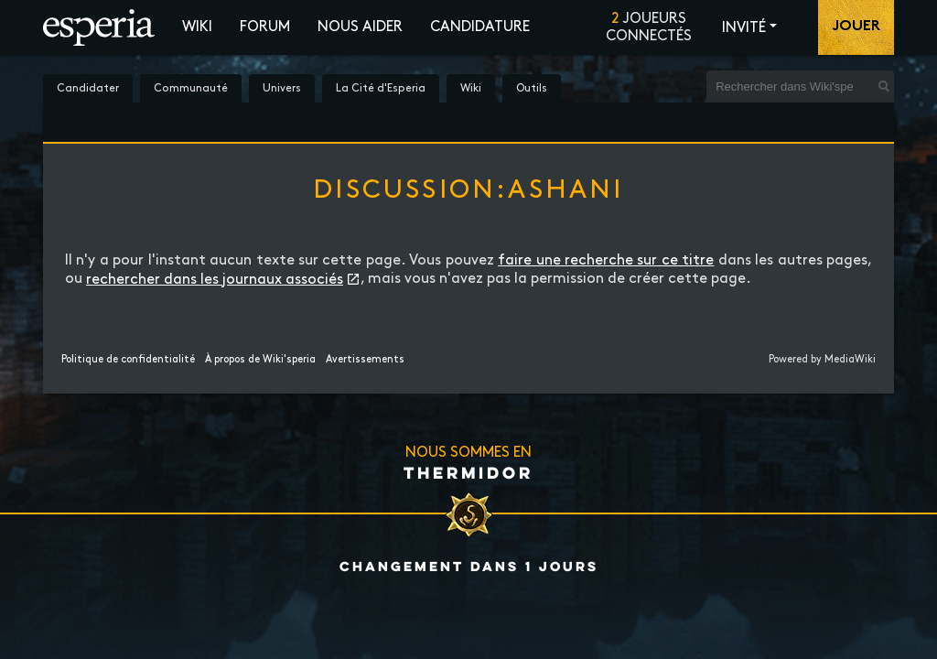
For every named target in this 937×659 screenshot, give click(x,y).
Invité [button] (744, 28)
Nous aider (360, 27)
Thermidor (468, 472)
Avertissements (365, 359)
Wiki (197, 27)
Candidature (480, 27)
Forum (265, 27)
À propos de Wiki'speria (260, 359)
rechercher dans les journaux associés (214, 279)
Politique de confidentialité (128, 359)
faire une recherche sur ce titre (606, 260)
